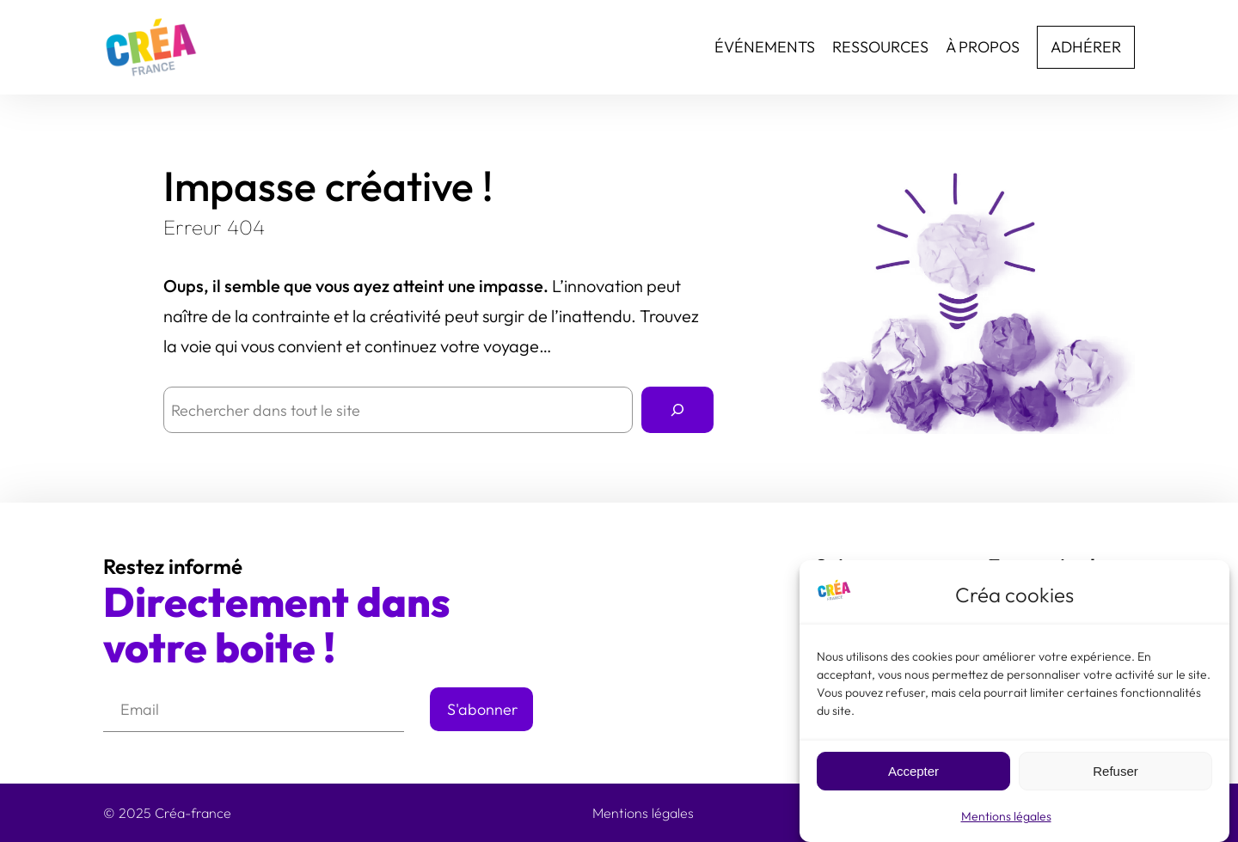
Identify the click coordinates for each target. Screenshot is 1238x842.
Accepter (913, 776)
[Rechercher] (677, 410)
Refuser (1115, 776)
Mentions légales (1006, 821)
